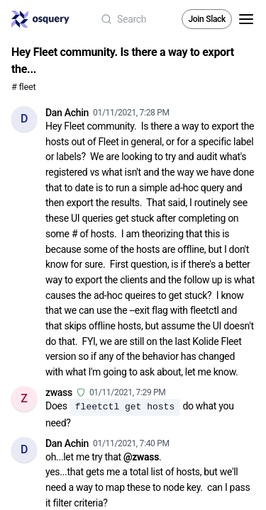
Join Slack (207, 19)
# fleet (23, 86)
